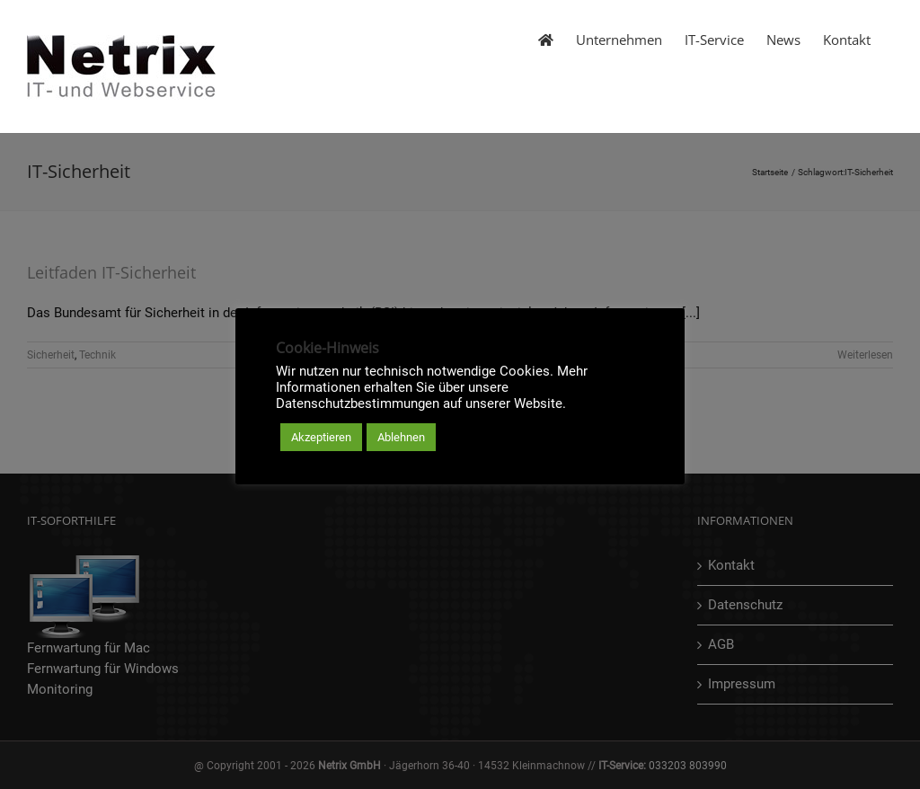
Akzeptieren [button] (321, 437)
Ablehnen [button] (401, 437)
